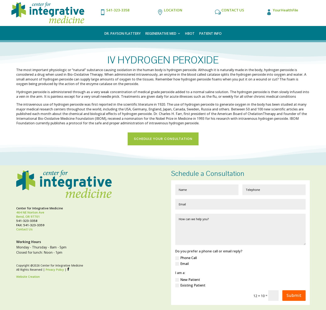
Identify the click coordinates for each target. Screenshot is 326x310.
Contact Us (24, 229)
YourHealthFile (285, 10)
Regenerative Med (160, 34)
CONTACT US (232, 10)
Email (182, 263)
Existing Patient (190, 285)
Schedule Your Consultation (163, 138)
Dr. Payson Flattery (122, 34)
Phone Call (186, 258)
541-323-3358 (118, 10)
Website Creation (28, 277)
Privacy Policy (55, 270)
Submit (293, 295)
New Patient (187, 279)
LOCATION (173, 10)
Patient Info (210, 34)
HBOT (190, 34)
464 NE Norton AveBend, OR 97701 (30, 214)
